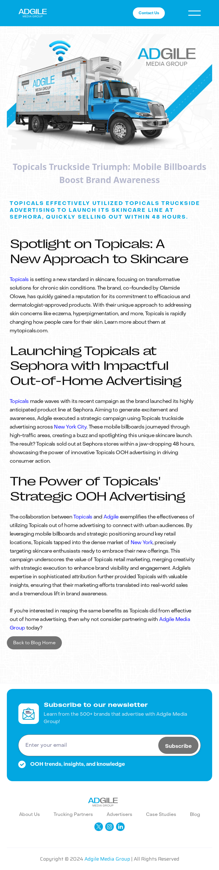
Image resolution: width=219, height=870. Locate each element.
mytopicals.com (28, 351)
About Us (29, 814)
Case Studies (161, 814)
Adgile (111, 537)
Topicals (19, 300)
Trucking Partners (73, 814)
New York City (70, 447)
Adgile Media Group (107, 859)
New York (142, 563)
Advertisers (119, 814)
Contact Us (149, 13)
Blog (195, 814)
